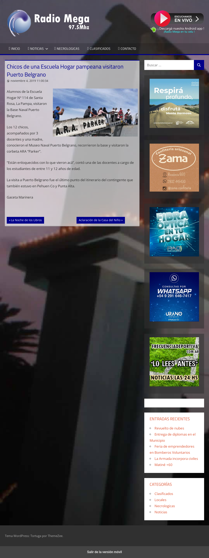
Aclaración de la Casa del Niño (99, 219)
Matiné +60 (163, 464)
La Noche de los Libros (26, 219)
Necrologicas (165, 506)
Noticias (161, 512)
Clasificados (164, 493)
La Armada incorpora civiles (176, 458)
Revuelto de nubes (169, 428)
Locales (160, 499)
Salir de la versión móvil (104, 552)
